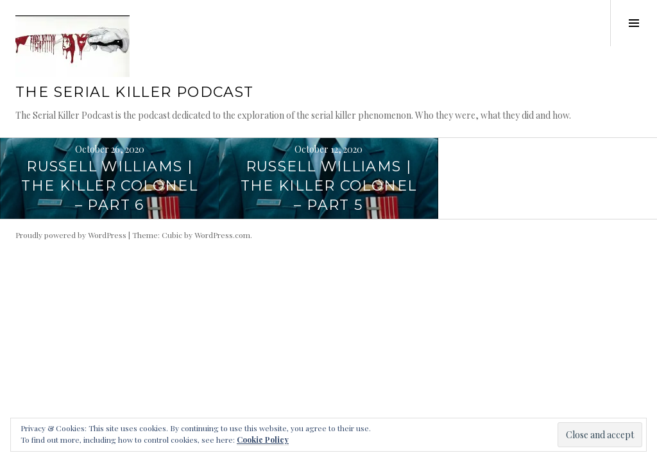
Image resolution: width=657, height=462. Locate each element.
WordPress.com (222, 235)
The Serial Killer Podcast (134, 92)
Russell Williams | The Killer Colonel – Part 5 (329, 186)
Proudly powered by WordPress (70, 235)
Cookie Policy (263, 439)
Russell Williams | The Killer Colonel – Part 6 (109, 186)
